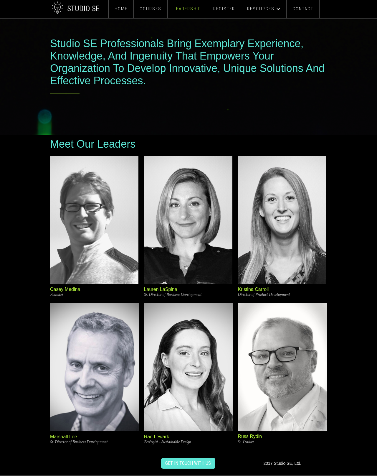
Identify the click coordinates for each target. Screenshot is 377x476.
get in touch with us (188, 463)
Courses (150, 8)
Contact (302, 8)
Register (224, 8)
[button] (263, 9)
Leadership (187, 8)
